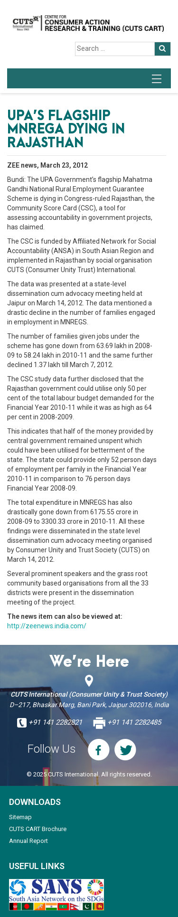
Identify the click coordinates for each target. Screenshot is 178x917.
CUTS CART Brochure (37, 828)
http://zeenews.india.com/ (46, 626)
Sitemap (20, 817)
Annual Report (28, 840)
